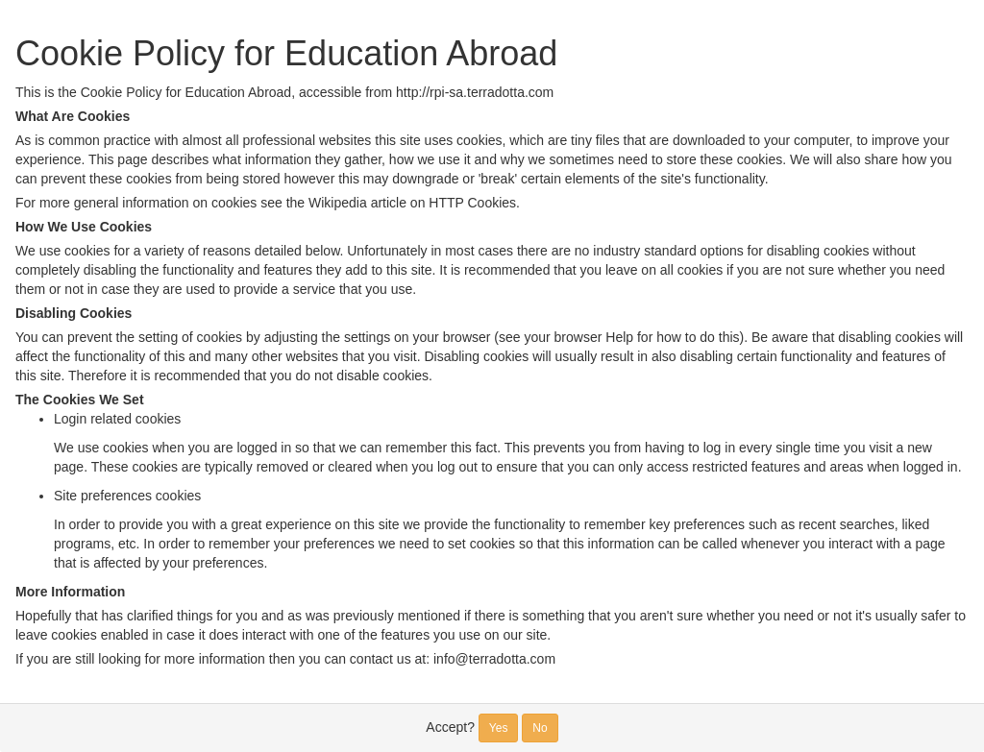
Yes (498, 728)
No (539, 728)
